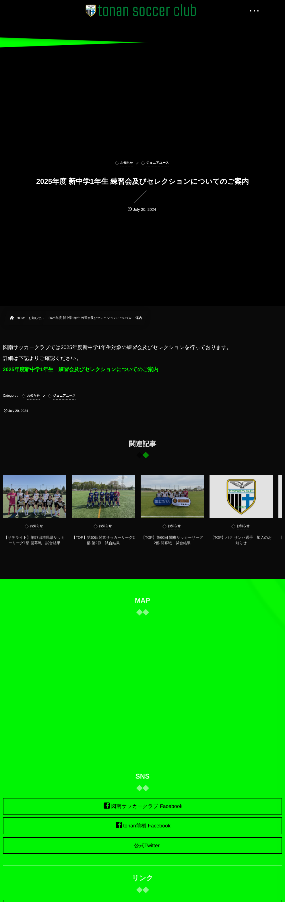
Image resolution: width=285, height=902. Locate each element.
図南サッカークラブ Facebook (147, 806)
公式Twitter (147, 845)
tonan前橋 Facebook (146, 826)
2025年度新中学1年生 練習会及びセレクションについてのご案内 (80, 369)
